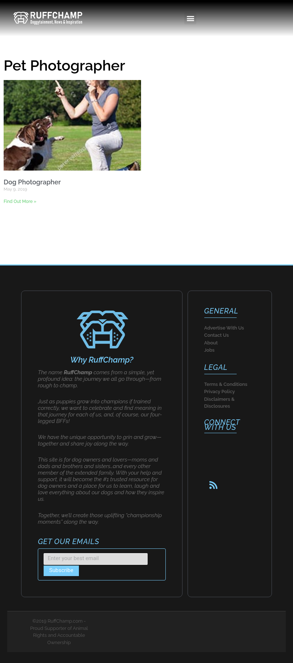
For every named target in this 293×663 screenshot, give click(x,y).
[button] (190, 18)
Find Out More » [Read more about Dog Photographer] (20, 201)
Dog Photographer (32, 182)
